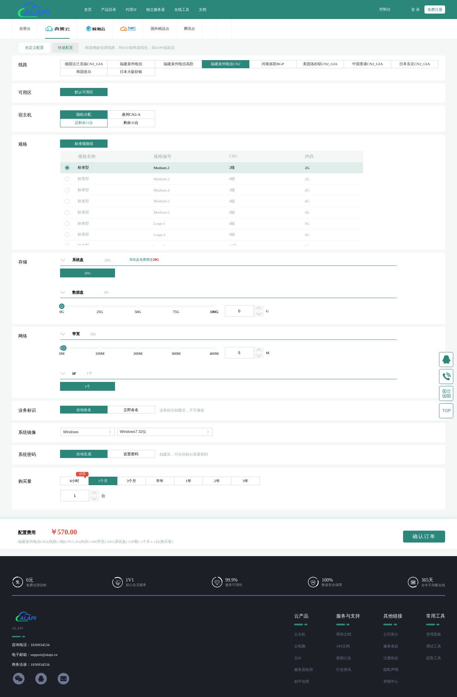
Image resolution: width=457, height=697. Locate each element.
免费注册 (434, 9)
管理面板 (433, 634)
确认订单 (424, 536)
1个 (88, 386)
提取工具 (433, 658)
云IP (297, 658)
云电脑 (299, 646)
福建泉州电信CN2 (225, 64)
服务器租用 (303, 669)
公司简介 (390, 634)
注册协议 (390, 658)
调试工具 (433, 646)
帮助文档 (343, 634)
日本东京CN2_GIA (414, 64)
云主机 (299, 634)
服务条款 (390, 646)
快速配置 (65, 47)
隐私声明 (390, 669)
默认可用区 (84, 92)
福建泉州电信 (131, 64)
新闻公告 (343, 658)
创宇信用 (301, 681)
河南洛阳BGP (273, 64)
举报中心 (390, 681)
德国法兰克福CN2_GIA (84, 64)
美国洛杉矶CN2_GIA (320, 64)
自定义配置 (34, 47)
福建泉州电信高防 (178, 64)
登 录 (415, 9)
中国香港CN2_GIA (367, 64)
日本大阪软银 (131, 72)
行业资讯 (343, 669)
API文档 (343, 646)
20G (87, 273)
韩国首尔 (83, 72)
